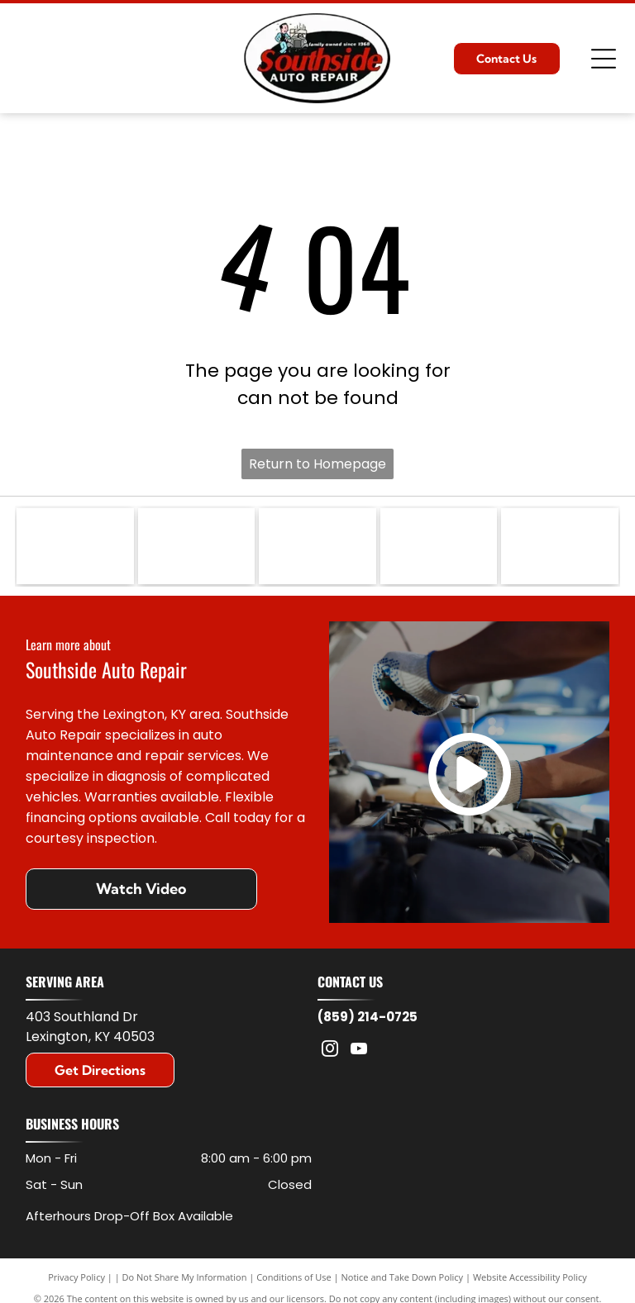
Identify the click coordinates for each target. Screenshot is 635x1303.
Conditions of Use (294, 1281)
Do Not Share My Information (184, 1281)
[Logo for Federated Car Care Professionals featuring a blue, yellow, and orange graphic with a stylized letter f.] (438, 548)
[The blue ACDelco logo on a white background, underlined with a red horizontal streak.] (196, 548)
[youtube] (358, 1054)
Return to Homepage (317, 463)
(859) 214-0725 (368, 1021)
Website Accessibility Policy (530, 1281)
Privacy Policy (76, 1281)
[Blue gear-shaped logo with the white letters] (559, 548)
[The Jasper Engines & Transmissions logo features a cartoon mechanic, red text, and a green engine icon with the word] (75, 548)
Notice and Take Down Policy (402, 1281)
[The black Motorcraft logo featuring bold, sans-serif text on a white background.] (317, 548)
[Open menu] (603, 58)
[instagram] (330, 1054)
